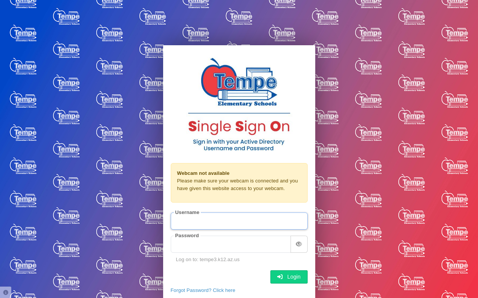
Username (187, 212)
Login (288, 277)
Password (187, 235)
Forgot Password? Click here (203, 290)
